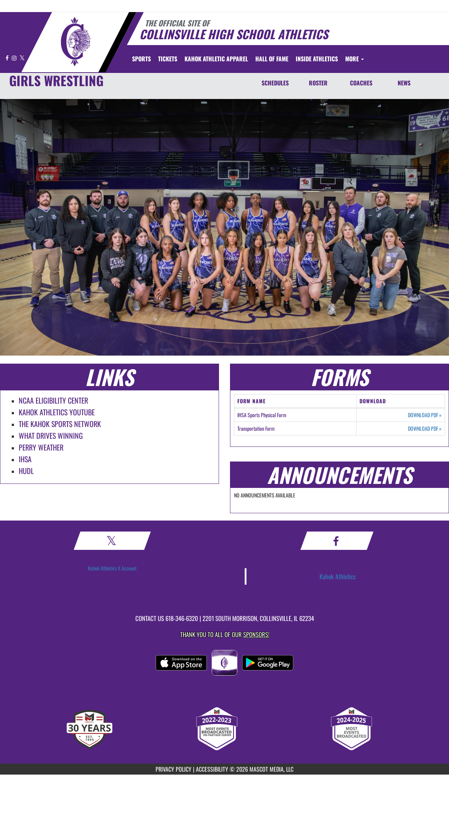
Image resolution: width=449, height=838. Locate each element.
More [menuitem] (354, 58)
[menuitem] (167, 58)
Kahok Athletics (338, 576)
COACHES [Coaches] (361, 83)
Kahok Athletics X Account (112, 568)
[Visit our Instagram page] (15, 58)
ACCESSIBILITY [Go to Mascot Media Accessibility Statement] (212, 769)
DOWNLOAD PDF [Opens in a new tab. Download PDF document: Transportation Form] (425, 428)
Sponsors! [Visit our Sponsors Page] (256, 634)
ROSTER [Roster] (318, 83)
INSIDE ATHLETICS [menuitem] (317, 58)
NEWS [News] (404, 83)
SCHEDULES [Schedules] (275, 83)
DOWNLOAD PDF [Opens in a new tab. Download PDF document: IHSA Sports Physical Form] (425, 415)
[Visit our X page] (22, 58)
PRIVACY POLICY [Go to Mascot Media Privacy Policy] (173, 769)
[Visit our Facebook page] (8, 58)
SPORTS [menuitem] (141, 58)
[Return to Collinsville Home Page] (75, 41)
